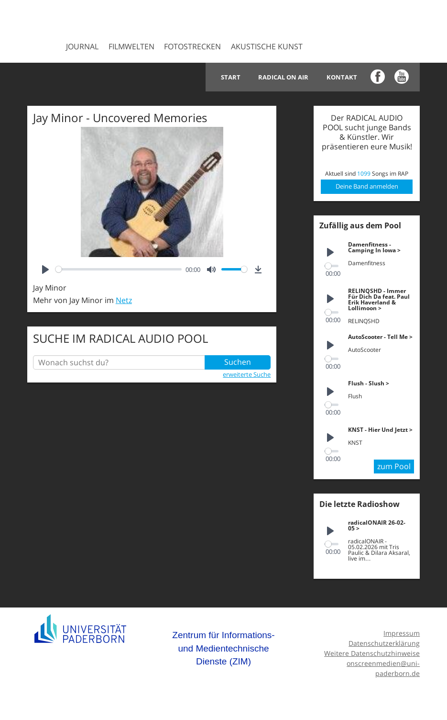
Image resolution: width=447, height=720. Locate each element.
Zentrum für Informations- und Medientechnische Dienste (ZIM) (223, 647)
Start (234, 77)
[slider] (118, 269)
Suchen (237, 362)
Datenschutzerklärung (384, 641)
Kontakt (342, 77)
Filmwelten (131, 46)
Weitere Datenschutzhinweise (372, 651)
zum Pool (394, 465)
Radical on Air (286, 77)
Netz (124, 300)
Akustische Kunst (267, 46)
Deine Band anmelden (367, 186)
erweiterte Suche (247, 374)
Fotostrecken (192, 46)
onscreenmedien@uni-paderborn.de (383, 666)
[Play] (45, 269)
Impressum (401, 631)
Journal (82, 46)
